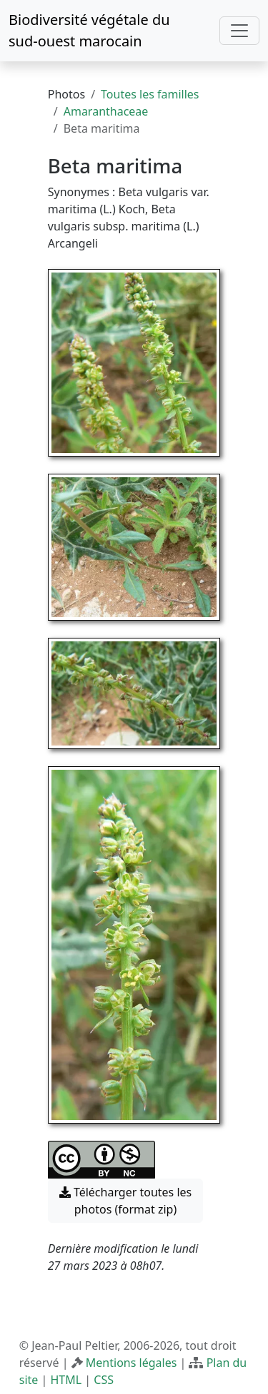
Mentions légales (131, 1362)
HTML (65, 1380)
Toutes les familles (150, 94)
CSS (104, 1380)
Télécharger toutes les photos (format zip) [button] (125, 1200)
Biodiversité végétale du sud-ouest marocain (89, 30)
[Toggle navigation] (239, 30)
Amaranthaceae (106, 111)
